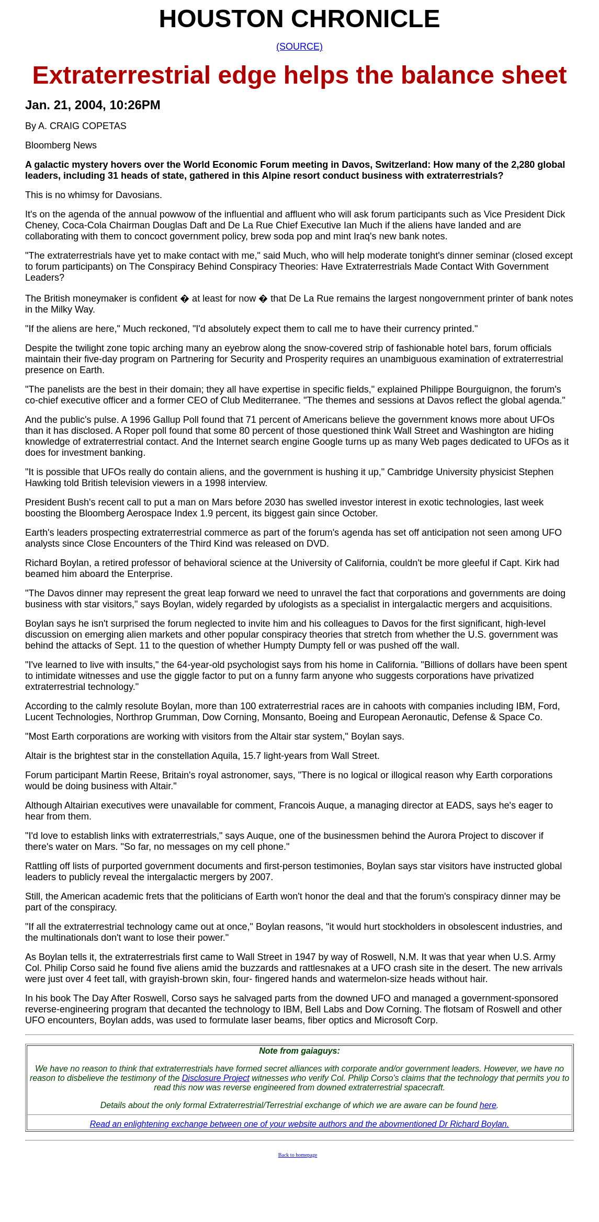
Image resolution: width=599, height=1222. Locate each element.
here (488, 1105)
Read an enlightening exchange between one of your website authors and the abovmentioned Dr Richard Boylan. (299, 1124)
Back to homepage (297, 1155)
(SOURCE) (299, 46)
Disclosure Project (216, 1078)
